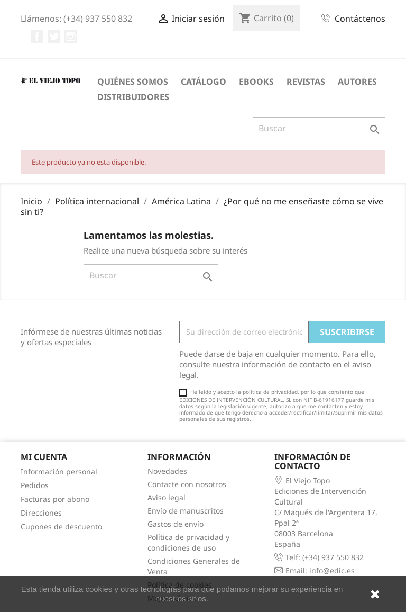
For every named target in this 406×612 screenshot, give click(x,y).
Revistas (306, 81)
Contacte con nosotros (186, 484)
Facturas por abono (55, 499)
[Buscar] (319, 128)
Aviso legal (166, 497)
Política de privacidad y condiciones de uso (188, 542)
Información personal (59, 471)
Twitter (54, 36)
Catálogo (203, 81)
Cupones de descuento (61, 526)
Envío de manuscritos (185, 511)
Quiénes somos (132, 81)
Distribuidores (133, 97)
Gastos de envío (175, 524)
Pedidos (35, 485)
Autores (357, 81)
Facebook (37, 36)
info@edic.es (332, 570)
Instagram (70, 36)
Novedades (167, 471)
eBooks (256, 81)
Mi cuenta (44, 457)
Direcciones (41, 513)
